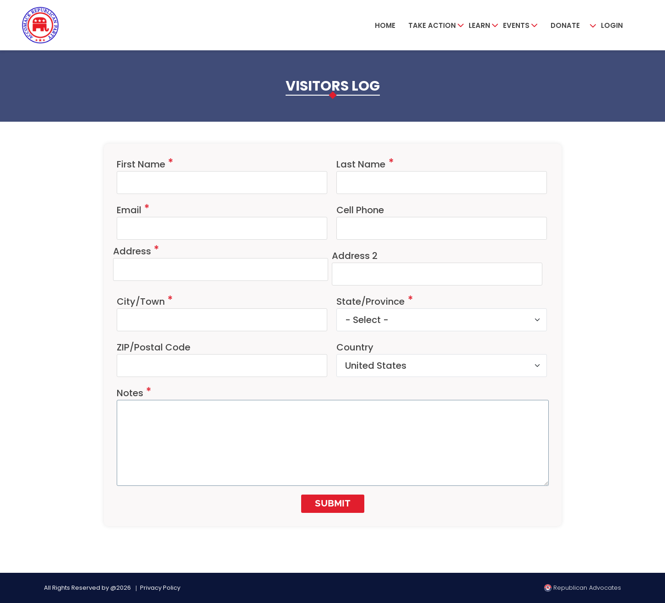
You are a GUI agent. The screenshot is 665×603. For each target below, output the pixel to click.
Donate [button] (565, 25)
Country (354, 347)
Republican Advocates (582, 587)
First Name (141, 164)
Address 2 (355, 255)
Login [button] (612, 25)
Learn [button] (479, 25)
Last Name (360, 164)
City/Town (141, 301)
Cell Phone (360, 210)
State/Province (370, 301)
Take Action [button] (432, 25)
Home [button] (385, 25)
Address (132, 251)
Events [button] (516, 25)
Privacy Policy (160, 587)
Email (129, 210)
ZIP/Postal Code (153, 347)
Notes (130, 393)
